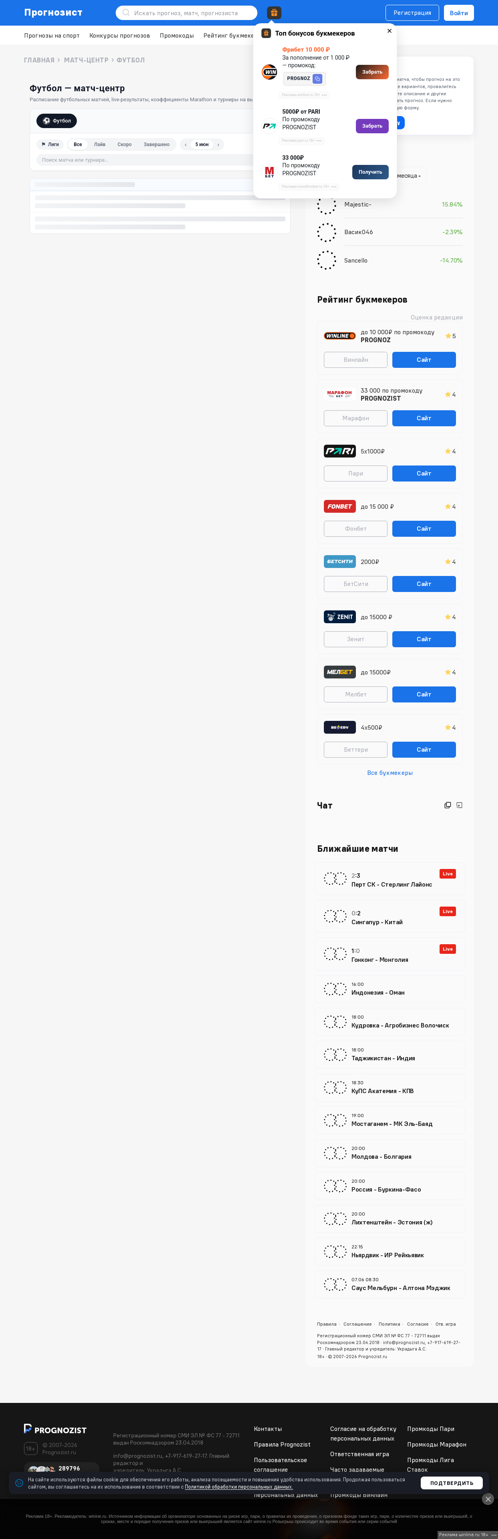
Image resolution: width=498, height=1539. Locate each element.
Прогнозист (53, 12)
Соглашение (357, 1324)
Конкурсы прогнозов (119, 35)
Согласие (418, 1324)
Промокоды (177, 35)
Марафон (355, 418)
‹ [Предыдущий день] (186, 144)
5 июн (202, 144)
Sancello (355, 260)
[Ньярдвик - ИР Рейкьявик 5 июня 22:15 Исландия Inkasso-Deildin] (390, 1252)
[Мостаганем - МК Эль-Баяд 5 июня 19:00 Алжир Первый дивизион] (390, 1120)
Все (78, 144)
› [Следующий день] (218, 144)
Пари (355, 473)
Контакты (268, 1429)
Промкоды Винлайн (359, 1495)
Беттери (356, 749)
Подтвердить (452, 1483)
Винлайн (355, 359)
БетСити (355, 584)
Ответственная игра (359, 1454)
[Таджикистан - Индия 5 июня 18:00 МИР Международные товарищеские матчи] (390, 1055)
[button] (317, 79)
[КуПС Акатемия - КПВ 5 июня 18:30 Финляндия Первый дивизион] (390, 1087)
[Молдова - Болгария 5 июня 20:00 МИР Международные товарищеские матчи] (390, 1153)
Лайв (100, 144)
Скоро (125, 144)
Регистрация (412, 12)
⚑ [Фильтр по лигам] (50, 144)
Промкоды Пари (430, 1429)
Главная (39, 60)
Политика (389, 1324)
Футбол (56, 121)
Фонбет (356, 528)
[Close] (488, 1499)
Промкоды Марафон (436, 1444)
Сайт (424, 359)
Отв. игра (446, 1324)
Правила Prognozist (282, 1444)
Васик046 (358, 232)
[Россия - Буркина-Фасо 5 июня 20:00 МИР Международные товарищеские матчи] (390, 1186)
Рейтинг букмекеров (234, 35)
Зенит (355, 639)
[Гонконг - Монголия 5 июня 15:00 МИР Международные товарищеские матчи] (390, 953)
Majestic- (357, 204)
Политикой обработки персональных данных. (239, 1486)
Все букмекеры (390, 772)
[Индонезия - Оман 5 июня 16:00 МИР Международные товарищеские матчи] (390, 989)
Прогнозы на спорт (52, 35)
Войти (459, 13)
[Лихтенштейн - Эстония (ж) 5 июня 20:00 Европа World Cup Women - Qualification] (390, 1219)
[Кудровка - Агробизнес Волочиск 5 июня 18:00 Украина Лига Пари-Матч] (390, 1022)
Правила (327, 1324)
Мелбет (356, 694)
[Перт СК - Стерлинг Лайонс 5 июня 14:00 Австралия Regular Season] (390, 878)
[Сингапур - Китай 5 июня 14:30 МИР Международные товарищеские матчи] (390, 916)
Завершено (157, 144)
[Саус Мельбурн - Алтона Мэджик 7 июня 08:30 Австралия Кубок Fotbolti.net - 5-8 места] (390, 1284)
